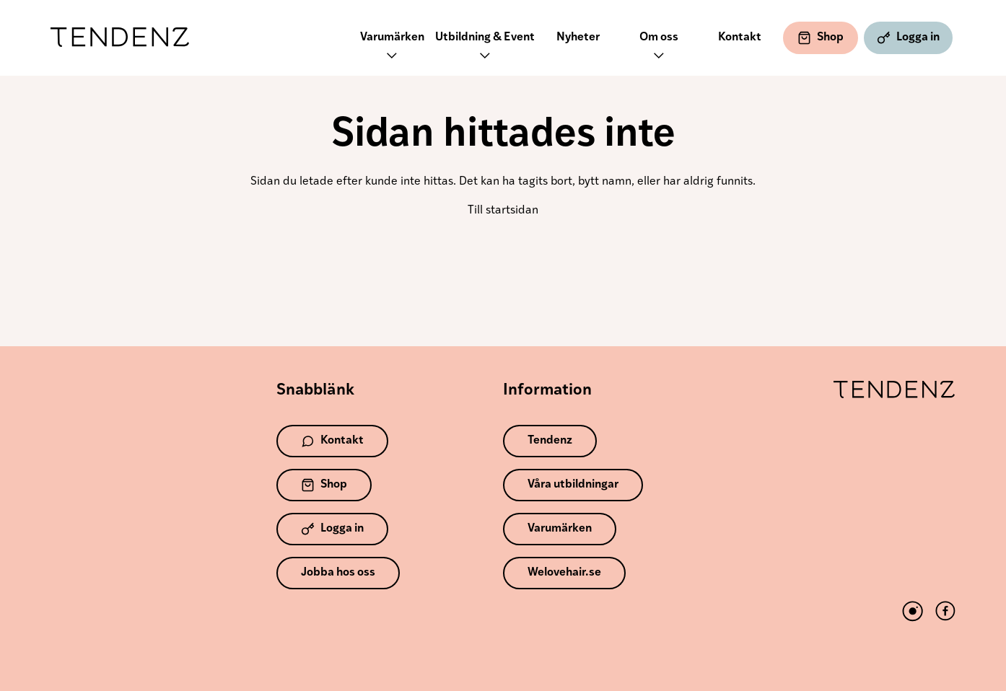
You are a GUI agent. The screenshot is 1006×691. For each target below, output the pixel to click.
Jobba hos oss (338, 572)
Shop (820, 38)
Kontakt (739, 37)
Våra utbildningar (573, 484)
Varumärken (392, 48)
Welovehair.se (564, 572)
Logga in (908, 38)
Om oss (658, 48)
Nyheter (578, 37)
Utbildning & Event (485, 48)
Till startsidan (503, 210)
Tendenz (120, 37)
